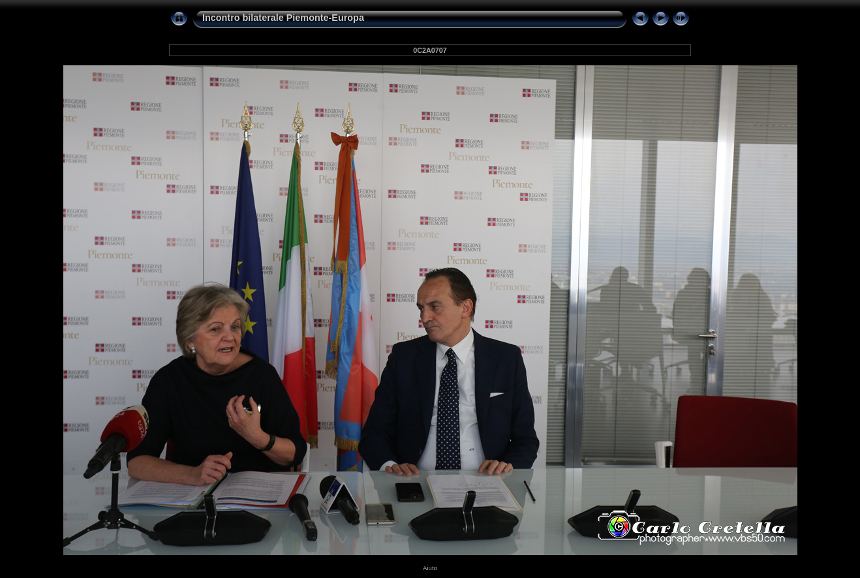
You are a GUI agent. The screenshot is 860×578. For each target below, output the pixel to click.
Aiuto (430, 567)
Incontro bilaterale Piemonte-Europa (283, 17)
